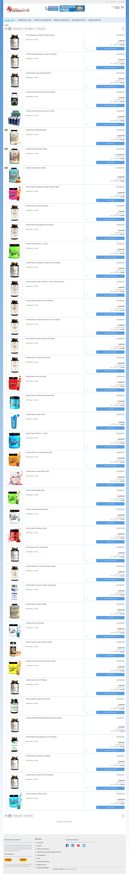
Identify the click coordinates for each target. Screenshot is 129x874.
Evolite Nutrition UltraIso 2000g (36, 168)
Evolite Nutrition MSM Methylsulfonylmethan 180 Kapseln (44, 718)
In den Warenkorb (110, 48)
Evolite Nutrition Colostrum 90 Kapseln (38, 357)
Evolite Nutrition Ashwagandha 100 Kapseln (40, 225)
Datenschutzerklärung (43, 861)
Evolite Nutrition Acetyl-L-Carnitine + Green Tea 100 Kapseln (45, 281)
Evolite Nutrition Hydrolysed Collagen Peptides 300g (42, 187)
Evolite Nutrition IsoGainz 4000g (36, 604)
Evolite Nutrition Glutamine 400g (36, 528)
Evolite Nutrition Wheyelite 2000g (36, 149)
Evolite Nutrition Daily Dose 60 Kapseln (38, 73)
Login (113, 1)
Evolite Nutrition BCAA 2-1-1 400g (36, 244)
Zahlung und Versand (43, 849)
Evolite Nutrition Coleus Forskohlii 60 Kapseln (40, 338)
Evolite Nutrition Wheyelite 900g (36, 130)
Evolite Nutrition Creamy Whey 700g (37, 471)
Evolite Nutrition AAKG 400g (35, 623)
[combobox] (17, 29)
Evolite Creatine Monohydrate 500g (37, 509)
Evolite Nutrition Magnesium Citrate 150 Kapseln (41, 54)
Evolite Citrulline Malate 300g (35, 490)
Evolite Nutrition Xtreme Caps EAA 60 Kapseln (40, 92)
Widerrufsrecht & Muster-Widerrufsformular (49, 852)
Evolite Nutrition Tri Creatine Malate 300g (39, 452)
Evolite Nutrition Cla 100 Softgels (36, 680)
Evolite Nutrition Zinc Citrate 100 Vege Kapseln (41, 566)
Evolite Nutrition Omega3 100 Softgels (38, 756)
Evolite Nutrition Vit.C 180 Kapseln (37, 547)
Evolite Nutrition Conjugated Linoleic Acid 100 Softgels (43, 262)
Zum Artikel (110, 143)
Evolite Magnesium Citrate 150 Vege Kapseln (40, 35)
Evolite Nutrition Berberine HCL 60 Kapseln (39, 300)
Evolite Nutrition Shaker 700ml (35, 414)
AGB (38, 858)
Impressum (40, 842)
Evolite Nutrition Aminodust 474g (36, 794)
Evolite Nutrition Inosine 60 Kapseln (37, 206)
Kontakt (39, 845)
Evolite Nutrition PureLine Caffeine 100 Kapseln (41, 585)
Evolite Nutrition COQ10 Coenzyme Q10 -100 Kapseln (43, 319)
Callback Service (41, 864)
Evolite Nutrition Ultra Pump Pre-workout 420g (40, 661)
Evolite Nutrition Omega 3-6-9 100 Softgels (39, 775)
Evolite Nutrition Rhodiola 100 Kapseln (38, 699)
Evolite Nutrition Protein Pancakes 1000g (39, 642)
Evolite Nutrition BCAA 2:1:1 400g (36, 433)
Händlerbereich (41, 855)
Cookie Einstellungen (43, 868)
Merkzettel (121, 1)
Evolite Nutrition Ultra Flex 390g (36, 376)
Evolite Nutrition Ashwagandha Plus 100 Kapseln (41, 737)
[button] (6, 29)
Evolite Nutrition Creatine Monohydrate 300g (40, 395)
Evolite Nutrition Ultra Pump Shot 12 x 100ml (40, 111)
